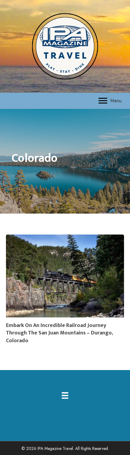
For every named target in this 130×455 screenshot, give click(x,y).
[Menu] (110, 101)
